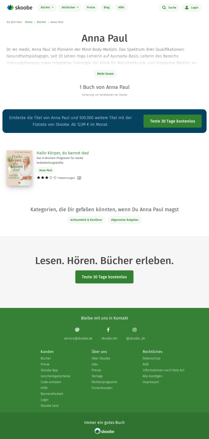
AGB (146, 364)
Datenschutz (151, 358)
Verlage (97, 376)
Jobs (95, 364)
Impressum (151, 382)
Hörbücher (69, 7)
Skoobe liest (49, 406)
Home (29, 22)
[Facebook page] (109, 334)
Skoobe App (49, 370)
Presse (96, 370)
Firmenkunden (102, 388)
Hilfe (121, 7)
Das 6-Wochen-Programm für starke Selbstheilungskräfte (60, 160)
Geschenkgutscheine (55, 376)
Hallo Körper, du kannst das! (63, 152)
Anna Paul (45, 170)
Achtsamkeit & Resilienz (86, 220)
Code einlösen (51, 382)
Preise (91, 7)
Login (191, 7)
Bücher (46, 7)
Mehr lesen (105, 74)
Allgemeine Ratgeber (125, 220)
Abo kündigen (152, 376)
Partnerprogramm (104, 382)
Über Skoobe (101, 358)
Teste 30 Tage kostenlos (172, 121)
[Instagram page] (135, 334)
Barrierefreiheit (52, 394)
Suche (169, 7)
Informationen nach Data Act (163, 370)
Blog (107, 7)
